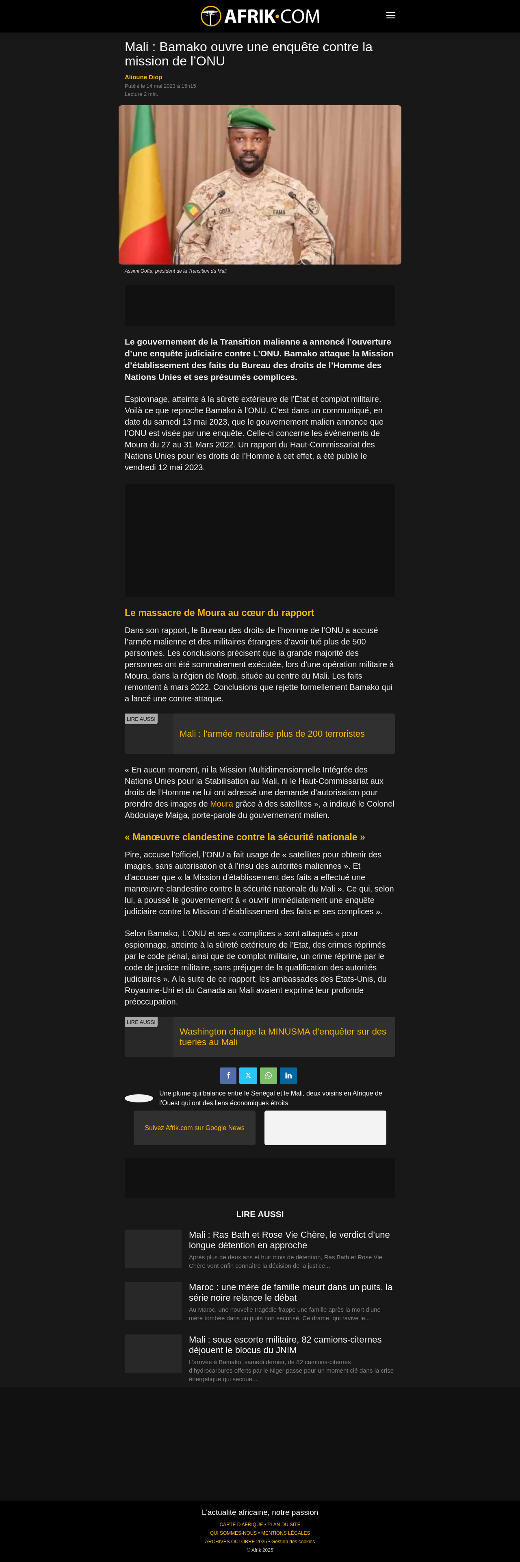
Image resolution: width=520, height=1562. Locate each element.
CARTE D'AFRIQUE (241, 1524)
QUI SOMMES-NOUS (233, 1533)
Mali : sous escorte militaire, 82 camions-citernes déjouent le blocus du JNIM (285, 1344)
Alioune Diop (143, 77)
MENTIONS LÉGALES (285, 1533)
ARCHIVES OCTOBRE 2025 (236, 1542)
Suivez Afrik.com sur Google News (194, 1127)
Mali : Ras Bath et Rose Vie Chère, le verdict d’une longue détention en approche (289, 1240)
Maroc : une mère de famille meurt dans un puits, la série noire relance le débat (290, 1292)
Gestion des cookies (293, 1542)
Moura (221, 803)
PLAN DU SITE (283, 1524)
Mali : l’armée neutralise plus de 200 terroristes (272, 734)
